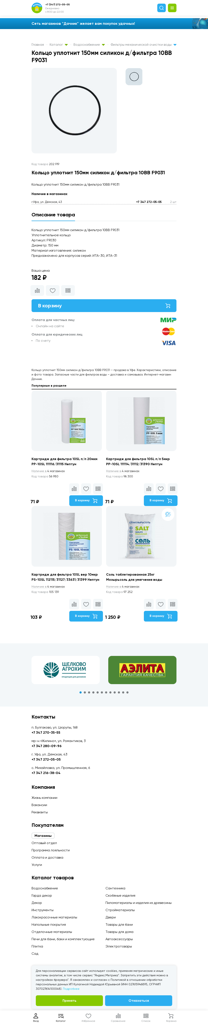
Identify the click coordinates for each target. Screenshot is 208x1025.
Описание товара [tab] (53, 214)
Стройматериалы (120, 910)
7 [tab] (106, 692)
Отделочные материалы (52, 932)
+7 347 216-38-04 (46, 773)
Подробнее (71, 988)
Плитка (37, 946)
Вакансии (39, 805)
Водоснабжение (89, 45)
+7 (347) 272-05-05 (57, 4)
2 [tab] (85, 692)
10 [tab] (119, 692)
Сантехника (115, 888)
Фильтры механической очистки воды (143, 45)
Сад (35, 954)
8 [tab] (110, 692)
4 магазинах (48, 471)
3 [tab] (89, 692)
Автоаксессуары (119, 939)
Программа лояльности (51, 850)
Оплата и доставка (47, 857)
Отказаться (139, 1001)
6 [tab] (102, 692)
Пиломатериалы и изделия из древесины (138, 903)
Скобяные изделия (120, 895)
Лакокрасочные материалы (54, 917)
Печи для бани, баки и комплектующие (63, 939)
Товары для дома (119, 932)
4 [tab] (93, 692)
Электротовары (118, 946)
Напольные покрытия (49, 924)
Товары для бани (119, 924)
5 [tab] (98, 692)
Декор (37, 903)
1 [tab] (80, 692)
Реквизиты (40, 812)
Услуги (37, 865)
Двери (110, 917)
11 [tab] (123, 692)
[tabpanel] (65, 670)
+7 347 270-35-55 (46, 732)
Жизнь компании (44, 798)
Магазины (43, 836)
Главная (38, 45)
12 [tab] (127, 692)
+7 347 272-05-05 (149, 202)
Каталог (59, 45)
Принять (69, 1001)
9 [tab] (115, 692)
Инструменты (42, 910)
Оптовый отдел (44, 843)
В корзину (104, 305)
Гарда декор (42, 895)
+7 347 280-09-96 (47, 746)
